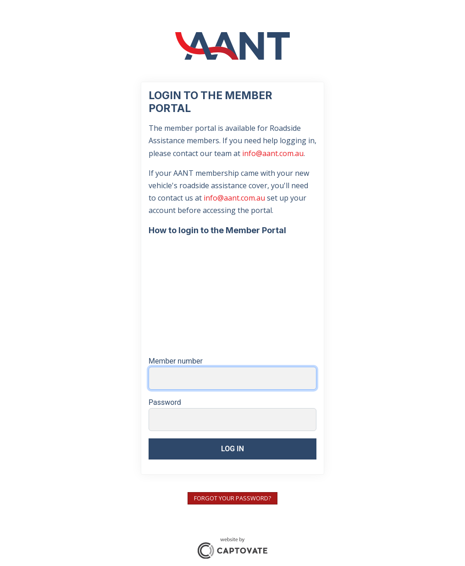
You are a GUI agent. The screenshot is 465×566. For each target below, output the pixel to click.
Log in (232, 448)
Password (165, 402)
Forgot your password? (232, 498)
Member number (176, 361)
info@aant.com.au (273, 153)
